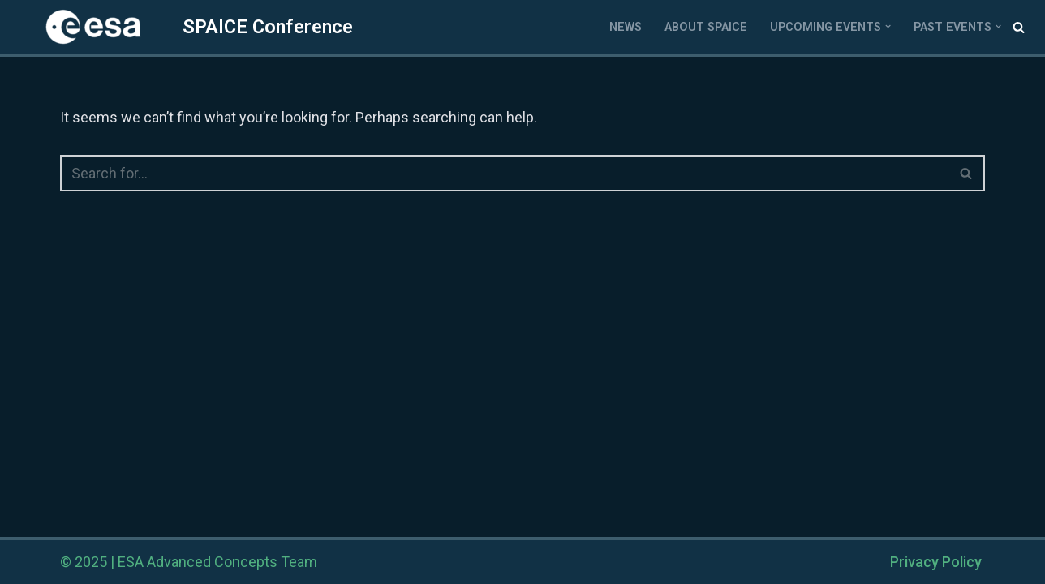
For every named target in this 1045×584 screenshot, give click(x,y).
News (625, 27)
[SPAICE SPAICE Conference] (182, 26)
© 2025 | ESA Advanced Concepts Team (188, 561)
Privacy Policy (936, 561)
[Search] (1019, 27)
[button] (888, 26)
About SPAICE (705, 27)
